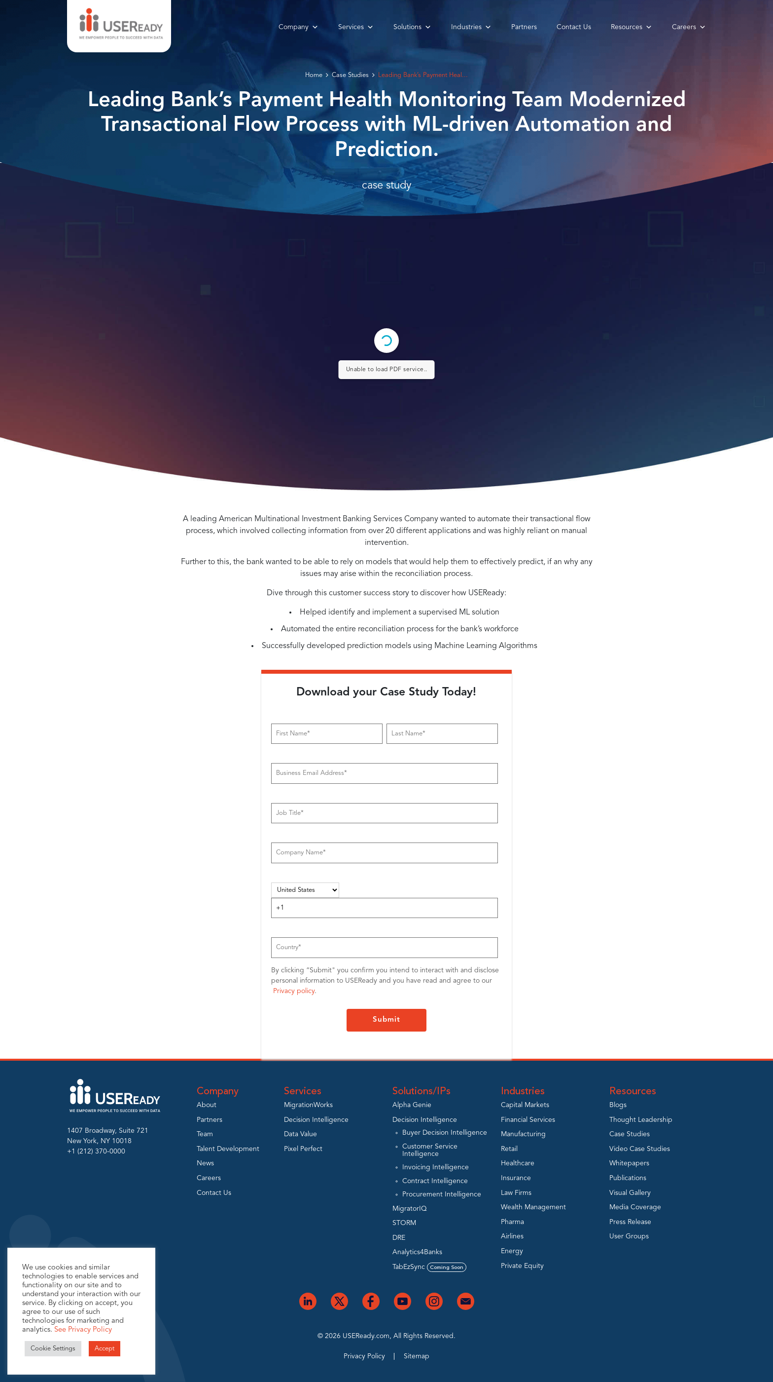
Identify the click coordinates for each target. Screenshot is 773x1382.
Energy (512, 1251)
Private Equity (522, 1266)
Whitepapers (629, 1163)
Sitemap (416, 1356)
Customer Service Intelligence (429, 1150)
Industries (471, 27)
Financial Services (528, 1119)
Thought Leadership (640, 1119)
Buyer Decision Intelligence (444, 1132)
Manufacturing (523, 1134)
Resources (631, 27)
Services (356, 27)
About (206, 1105)
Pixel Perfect (303, 1149)
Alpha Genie (411, 1105)
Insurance (516, 1178)
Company (298, 27)
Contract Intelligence (435, 1181)
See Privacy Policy (83, 1330)
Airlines (512, 1236)
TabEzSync (429, 1267)
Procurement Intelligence (441, 1194)
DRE (398, 1237)
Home (313, 75)
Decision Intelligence (316, 1119)
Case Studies (350, 75)
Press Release (630, 1222)
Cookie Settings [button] (53, 1348)
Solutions (412, 27)
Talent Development (228, 1149)
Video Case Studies (639, 1149)
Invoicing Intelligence (435, 1167)
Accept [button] (104, 1348)
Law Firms (516, 1193)
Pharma (512, 1222)
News (205, 1163)
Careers (689, 27)
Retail (509, 1149)
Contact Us (574, 27)
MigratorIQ (409, 1208)
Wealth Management (533, 1207)
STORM (404, 1223)
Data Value (300, 1134)
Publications (627, 1178)
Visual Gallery (630, 1193)
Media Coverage (635, 1207)
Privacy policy (294, 991)
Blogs (618, 1105)
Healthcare (517, 1163)
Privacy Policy (364, 1356)
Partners (524, 27)
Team (205, 1134)
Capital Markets (525, 1105)
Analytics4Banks (417, 1252)
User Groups (629, 1236)
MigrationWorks (308, 1105)
